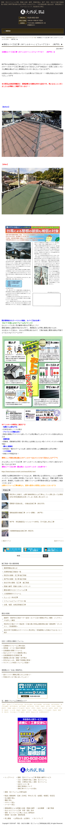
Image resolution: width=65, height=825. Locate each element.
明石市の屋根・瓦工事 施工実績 (15, 575)
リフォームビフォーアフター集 (15, 601)
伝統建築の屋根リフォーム (12, 650)
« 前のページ (6, 541)
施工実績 (51, 808)
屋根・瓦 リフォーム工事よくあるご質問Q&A (19, 813)
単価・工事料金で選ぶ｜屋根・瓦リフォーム (32, 782)
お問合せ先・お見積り (22, 818)
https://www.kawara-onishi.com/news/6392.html (18, 472)
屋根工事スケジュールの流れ (27, 788)
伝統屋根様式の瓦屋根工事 (12, 655)
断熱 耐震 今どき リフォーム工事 (15, 590)
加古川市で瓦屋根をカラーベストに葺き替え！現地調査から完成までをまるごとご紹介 (33, 631)
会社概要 (41, 808)
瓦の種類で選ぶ (10, 798)
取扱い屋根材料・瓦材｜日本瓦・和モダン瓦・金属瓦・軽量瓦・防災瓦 (30, 796)
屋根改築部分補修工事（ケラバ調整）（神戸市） (27, 513)
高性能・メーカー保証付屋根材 (14, 648)
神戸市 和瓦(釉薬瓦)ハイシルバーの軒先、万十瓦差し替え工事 (34, 522)
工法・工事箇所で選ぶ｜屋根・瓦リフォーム (32, 780)
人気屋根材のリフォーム (12, 594)
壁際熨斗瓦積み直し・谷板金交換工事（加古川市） (28, 503)
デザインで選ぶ (10, 802)
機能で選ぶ (8, 800)
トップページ (9, 777)
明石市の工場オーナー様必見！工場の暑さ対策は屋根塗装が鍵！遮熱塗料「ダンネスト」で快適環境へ (33, 625)
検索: (18, 556)
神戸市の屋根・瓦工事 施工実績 (15, 579)
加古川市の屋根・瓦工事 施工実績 (16, 583)
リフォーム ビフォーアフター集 (27, 37)
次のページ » (58, 541)
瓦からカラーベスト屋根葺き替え (15, 653)
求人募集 (8, 818)
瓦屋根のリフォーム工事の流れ (14, 646)
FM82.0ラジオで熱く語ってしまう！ (16, 677)
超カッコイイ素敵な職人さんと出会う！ (17, 674)
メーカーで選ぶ (10, 804)
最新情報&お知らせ (11, 37)
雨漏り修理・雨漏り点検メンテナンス (17, 586)
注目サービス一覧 (23, 784)
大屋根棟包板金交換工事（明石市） (22, 531)
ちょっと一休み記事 (11, 597)
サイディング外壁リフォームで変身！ (16, 663)
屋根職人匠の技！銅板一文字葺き (15, 658)
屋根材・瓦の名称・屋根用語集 (15, 815)
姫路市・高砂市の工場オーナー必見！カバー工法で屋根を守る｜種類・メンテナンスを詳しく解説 (33, 619)
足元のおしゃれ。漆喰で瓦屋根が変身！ (17, 660)
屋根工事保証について (25, 786)
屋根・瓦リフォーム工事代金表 (16, 792)
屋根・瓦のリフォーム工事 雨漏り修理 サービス (34, 777)
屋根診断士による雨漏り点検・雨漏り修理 (19, 808)
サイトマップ (38, 818)
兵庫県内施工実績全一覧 (12, 572)
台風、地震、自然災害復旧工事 (15, 605)
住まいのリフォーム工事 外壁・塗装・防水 (19, 810)
